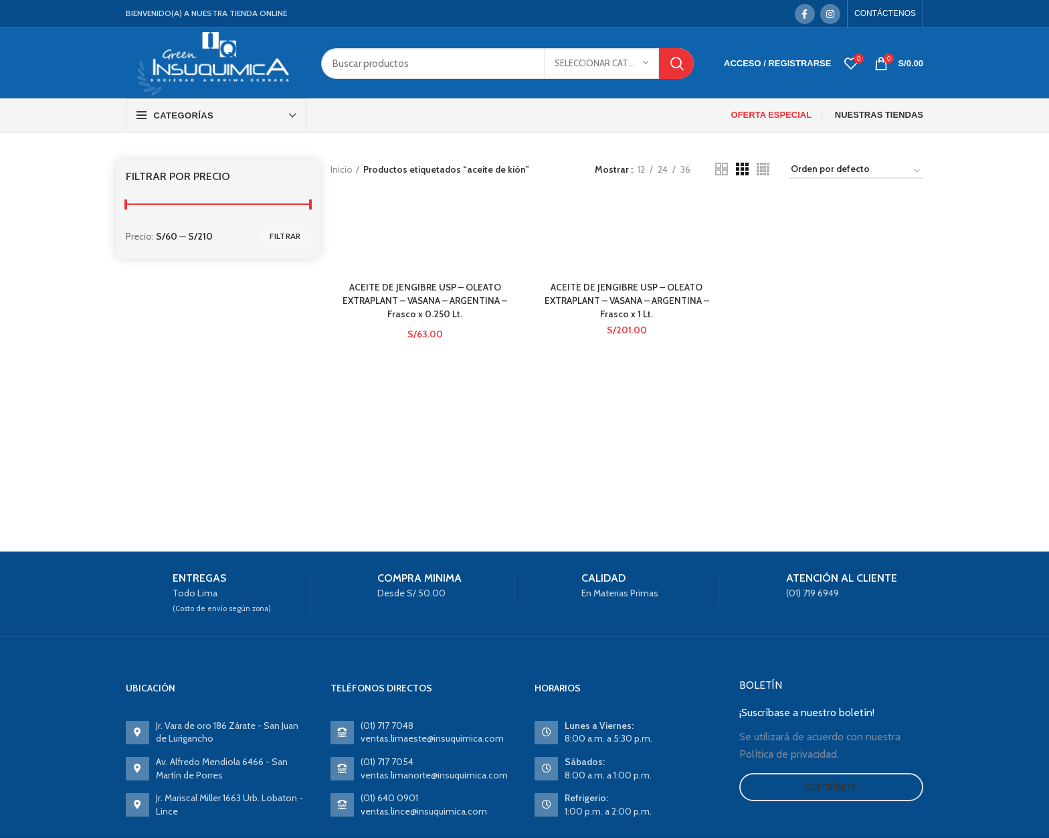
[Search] (507, 63)
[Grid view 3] (742, 169)
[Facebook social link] (805, 14)
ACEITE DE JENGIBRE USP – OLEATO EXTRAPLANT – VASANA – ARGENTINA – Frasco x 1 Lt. (626, 300)
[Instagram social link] (830, 14)
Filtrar (285, 236)
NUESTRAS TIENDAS (879, 115)
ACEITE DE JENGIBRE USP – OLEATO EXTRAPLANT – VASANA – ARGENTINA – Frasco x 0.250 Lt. (424, 300)
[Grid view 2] (721, 169)
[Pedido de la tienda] (856, 171)
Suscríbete (831, 787)
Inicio (341, 169)
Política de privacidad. (789, 754)
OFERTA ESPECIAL (771, 115)
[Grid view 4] (763, 169)
